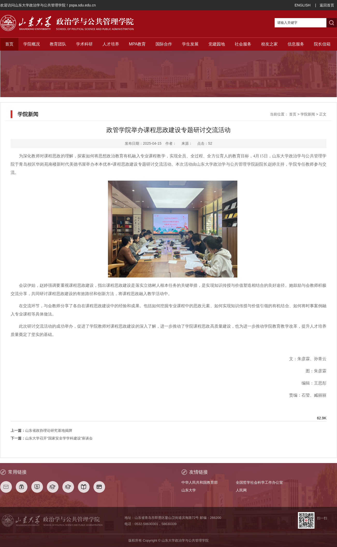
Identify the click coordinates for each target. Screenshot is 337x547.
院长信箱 (322, 44)
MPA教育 (137, 44)
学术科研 (84, 44)
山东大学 (188, 490)
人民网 (241, 490)
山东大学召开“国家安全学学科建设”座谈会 (52, 438)
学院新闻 (308, 114)
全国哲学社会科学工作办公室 (259, 482)
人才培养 (110, 44)
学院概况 (31, 44)
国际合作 (164, 44)
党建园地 (216, 44)
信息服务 (296, 44)
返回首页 (327, 5)
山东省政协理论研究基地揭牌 (41, 430)
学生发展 (190, 44)
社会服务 (243, 44)
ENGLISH (302, 5)
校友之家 (269, 44)
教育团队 (58, 44)
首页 (9, 44)
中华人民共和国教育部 (199, 482)
